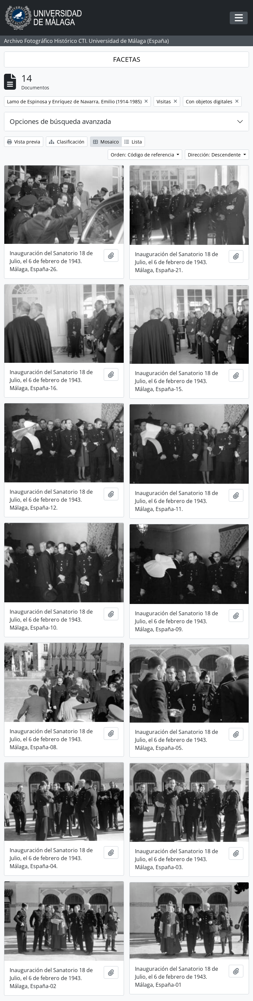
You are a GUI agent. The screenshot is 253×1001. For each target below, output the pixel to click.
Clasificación (66, 142)
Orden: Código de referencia (143, 154)
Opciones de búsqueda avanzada (60, 121)
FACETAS (126, 59)
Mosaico (106, 142)
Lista (133, 142)
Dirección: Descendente (215, 154)
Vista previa (23, 142)
